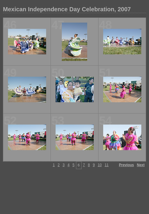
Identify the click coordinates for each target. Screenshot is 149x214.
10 (100, 165)
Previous (126, 165)
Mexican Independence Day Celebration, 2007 (67, 9)
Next (141, 165)
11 (106, 165)
